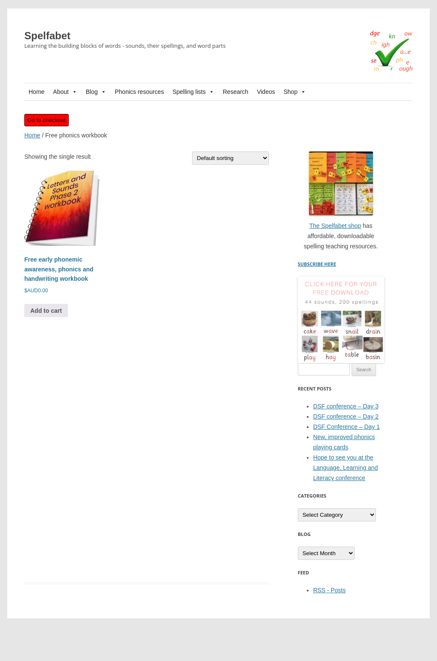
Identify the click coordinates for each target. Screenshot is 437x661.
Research (235, 91)
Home (36, 91)
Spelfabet (47, 35)
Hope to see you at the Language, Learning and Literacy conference (345, 467)
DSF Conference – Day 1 (346, 426)
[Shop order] (230, 158)
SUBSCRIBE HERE (317, 264)
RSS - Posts (329, 590)
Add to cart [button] (46, 310)
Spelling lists (193, 91)
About (65, 91)
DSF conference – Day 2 (346, 416)
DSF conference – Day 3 (346, 406)
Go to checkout (46, 120)
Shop (294, 91)
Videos (266, 91)
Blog (96, 91)
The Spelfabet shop (335, 225)
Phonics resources (139, 91)
